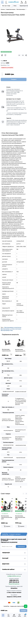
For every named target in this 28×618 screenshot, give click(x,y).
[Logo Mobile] (14, 2)
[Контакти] (21, 2)
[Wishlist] (5, 55)
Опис (15, 5)
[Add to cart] (11, 354)
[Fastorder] (11, 504)
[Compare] (2, 55)
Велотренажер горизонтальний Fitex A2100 (6, 350)
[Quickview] (11, 501)
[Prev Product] (19, 55)
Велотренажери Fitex (7, 330)
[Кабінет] (25, 2)
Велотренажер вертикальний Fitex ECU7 (20, 517)
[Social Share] (26, 55)
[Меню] (6, 2)
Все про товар (6, 5)
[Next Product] (22, 55)
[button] (23, 494)
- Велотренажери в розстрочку (12, 327)
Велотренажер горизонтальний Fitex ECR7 (20, 350)
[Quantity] (2, 74)
